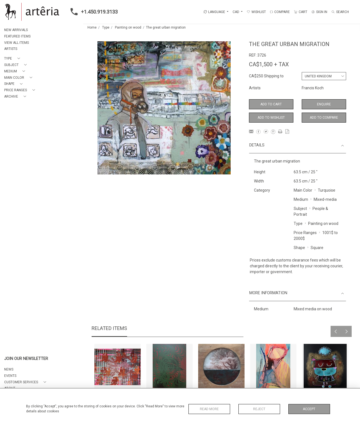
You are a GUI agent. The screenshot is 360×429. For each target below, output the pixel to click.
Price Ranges (305, 232)
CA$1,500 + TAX (269, 64)
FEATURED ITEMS (17, 36)
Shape (299, 247)
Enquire (324, 104)
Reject (259, 409)
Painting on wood (128, 27)
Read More (209, 409)
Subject (300, 208)
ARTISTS (10, 49)
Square (317, 247)
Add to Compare (324, 118)
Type (105, 27)
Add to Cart (271, 104)
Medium (301, 199)
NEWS (8, 369)
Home (92, 27)
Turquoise (326, 190)
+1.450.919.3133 (92, 11)
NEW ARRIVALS (16, 30)
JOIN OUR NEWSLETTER (26, 358)
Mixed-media (325, 199)
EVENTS (10, 376)
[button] (13, 58)
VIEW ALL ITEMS (16, 43)
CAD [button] (236, 12)
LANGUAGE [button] (214, 12)
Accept (309, 409)
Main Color (303, 190)
